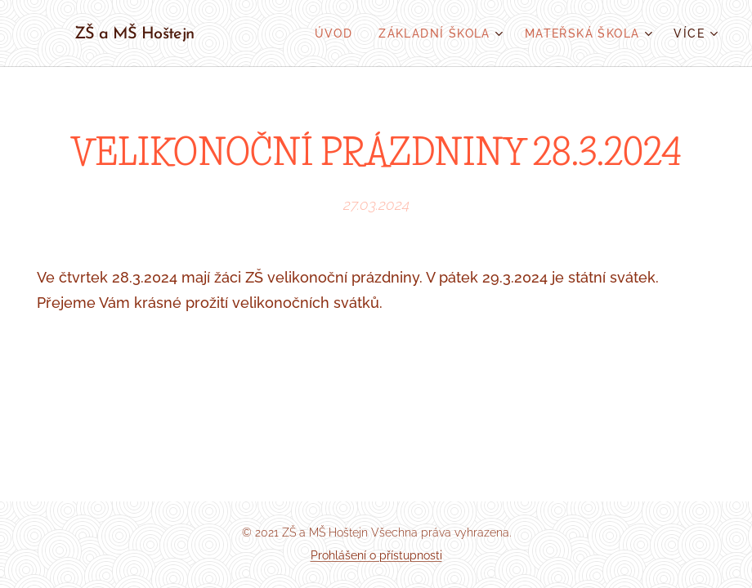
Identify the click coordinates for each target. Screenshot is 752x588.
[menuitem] (338, 33)
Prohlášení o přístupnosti (376, 555)
